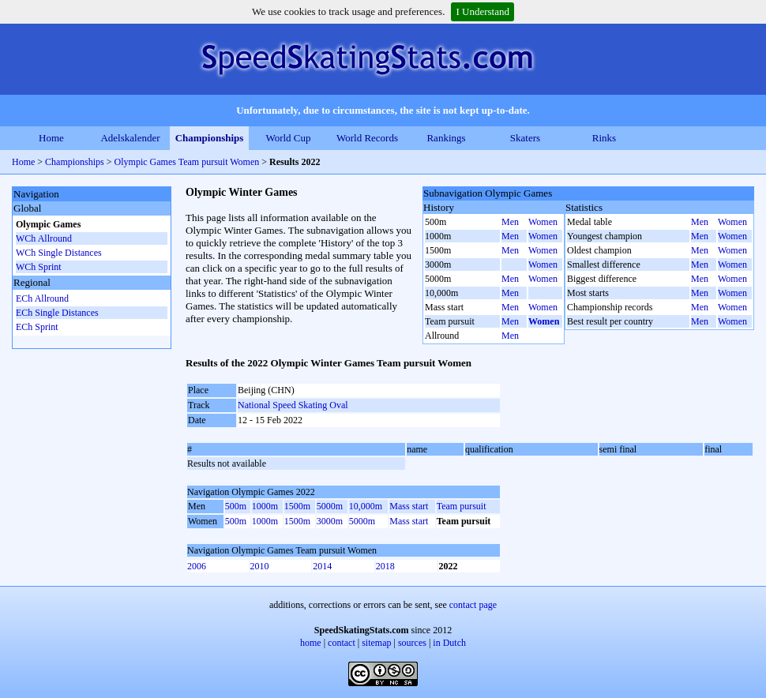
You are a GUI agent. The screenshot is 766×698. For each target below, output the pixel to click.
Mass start (408, 506)
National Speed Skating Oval (293, 405)
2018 (385, 566)
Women (543, 221)
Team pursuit (461, 506)
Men (510, 221)
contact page (473, 604)
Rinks (604, 138)
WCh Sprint (39, 266)
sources (412, 642)
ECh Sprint (37, 326)
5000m (330, 506)
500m (235, 506)
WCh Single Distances (59, 252)
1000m (265, 506)
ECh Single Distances (57, 312)
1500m (297, 506)
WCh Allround (44, 238)
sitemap (376, 642)
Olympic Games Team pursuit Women (187, 161)
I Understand (482, 11)
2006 (196, 566)
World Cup (287, 138)
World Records (367, 138)
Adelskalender (130, 138)
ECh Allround (42, 298)
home (310, 642)
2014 (322, 566)
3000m (330, 521)
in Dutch (449, 642)
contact (341, 642)
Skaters (525, 138)
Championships (209, 138)
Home (51, 138)
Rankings (445, 138)
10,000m (365, 506)
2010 (259, 566)
